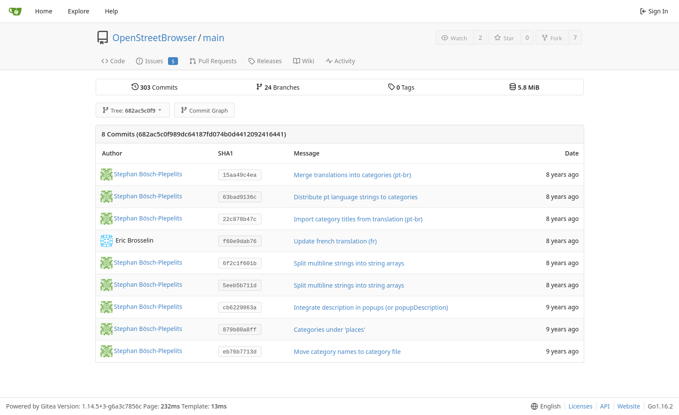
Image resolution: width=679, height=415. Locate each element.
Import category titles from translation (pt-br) (358, 219)
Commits (155, 87)
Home (43, 11)
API (605, 406)
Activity (340, 61)
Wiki (303, 61)
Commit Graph (204, 110)
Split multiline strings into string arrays (349, 263)
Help (111, 11)
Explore (78, 11)
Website (629, 406)
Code (113, 61)
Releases (265, 61)
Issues (157, 61)
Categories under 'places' (329, 329)
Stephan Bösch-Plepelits (148, 174)
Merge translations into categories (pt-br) (352, 175)
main (213, 37)
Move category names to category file (347, 351)
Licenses (581, 406)
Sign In (654, 11)
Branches (277, 87)
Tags (401, 87)
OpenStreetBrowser (155, 37)
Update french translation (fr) (335, 241)
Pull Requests (212, 61)
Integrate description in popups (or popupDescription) (371, 307)
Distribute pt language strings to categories (356, 197)
